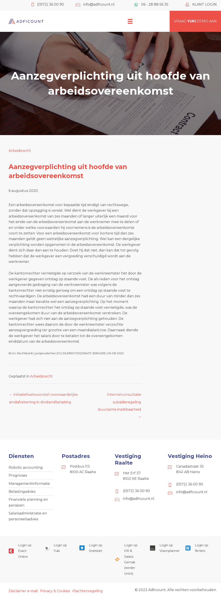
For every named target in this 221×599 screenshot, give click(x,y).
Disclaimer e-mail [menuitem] (23, 591)
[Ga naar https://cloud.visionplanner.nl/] (163, 548)
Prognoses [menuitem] (18, 475)
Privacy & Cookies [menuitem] (55, 591)
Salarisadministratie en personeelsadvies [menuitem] (28, 516)
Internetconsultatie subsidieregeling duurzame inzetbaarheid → (119, 396)
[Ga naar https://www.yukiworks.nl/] (57, 548)
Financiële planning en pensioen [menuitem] (28, 502)
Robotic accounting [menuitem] (26, 467)
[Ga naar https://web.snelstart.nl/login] (92, 548)
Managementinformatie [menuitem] (29, 484)
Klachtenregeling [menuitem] (87, 591)
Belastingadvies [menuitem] (22, 492)
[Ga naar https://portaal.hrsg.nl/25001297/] (128, 559)
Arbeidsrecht (20, 151)
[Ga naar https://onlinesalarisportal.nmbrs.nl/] (198, 548)
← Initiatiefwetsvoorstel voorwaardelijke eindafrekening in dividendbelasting (43, 396)
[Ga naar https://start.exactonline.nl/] (22, 550)
